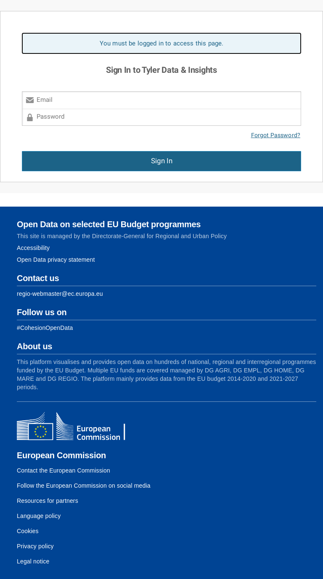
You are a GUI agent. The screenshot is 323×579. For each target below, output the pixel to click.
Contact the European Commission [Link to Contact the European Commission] (63, 470)
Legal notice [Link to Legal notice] (33, 561)
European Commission (61, 455)
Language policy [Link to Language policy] (39, 516)
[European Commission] (78, 427)
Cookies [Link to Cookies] (28, 531)
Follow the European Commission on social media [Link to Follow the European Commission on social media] (84, 485)
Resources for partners (47, 500)
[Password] (161, 117)
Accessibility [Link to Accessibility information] (33, 247)
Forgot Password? (276, 135)
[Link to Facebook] (45, 327)
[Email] (161, 100)
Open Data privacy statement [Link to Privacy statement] (56, 259)
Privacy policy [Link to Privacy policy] (35, 546)
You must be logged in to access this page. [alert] (162, 43)
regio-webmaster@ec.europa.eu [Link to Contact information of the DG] (60, 293)
